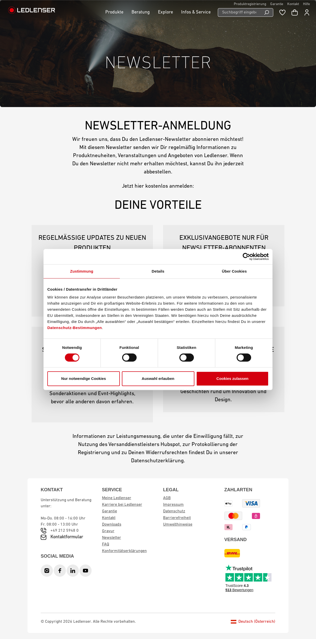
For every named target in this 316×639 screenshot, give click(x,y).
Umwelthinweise (177, 525)
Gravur (108, 531)
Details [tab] (158, 271)
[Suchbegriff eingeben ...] (239, 12)
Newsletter (111, 538)
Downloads (111, 525)
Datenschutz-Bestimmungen (74, 327)
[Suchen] (266, 12)
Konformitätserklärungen (124, 551)
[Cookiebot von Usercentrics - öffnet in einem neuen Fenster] (246, 256)
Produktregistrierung (250, 4)
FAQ (105, 544)
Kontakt (293, 4)
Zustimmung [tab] (81, 271)
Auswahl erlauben (158, 378)
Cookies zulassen (233, 378)
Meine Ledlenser (116, 498)
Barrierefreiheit (177, 518)
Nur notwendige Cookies (83, 378)
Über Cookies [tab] (234, 271)
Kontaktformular (66, 537)
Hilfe (306, 4)
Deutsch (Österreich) (253, 622)
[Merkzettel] (282, 12)
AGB (167, 498)
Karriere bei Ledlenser (122, 505)
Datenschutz (174, 511)
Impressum (173, 505)
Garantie (276, 4)
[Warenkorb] (295, 12)
